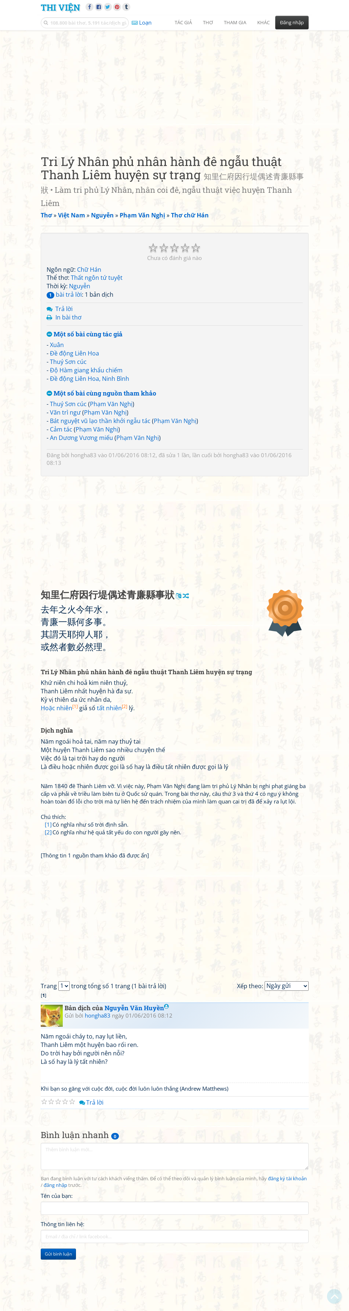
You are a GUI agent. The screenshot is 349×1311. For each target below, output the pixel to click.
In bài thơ (68, 317)
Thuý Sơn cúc (68, 362)
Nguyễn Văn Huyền (137, 1008)
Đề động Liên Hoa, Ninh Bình (89, 379)
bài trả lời (64, 294)
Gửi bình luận (58, 1254)
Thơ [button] (208, 22)
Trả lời (64, 309)
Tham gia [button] (235, 22)
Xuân (57, 345)
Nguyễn (79, 286)
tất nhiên (112, 708)
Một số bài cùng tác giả (85, 334)
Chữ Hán (89, 270)
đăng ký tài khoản (287, 1178)
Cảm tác (61, 429)
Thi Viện (60, 7)
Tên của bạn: (57, 1195)
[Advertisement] (175, 86)
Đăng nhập (292, 22)
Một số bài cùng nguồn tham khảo (101, 393)
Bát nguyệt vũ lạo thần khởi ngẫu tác (100, 421)
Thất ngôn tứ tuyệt (97, 278)
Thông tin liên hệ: (62, 1224)
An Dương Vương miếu (81, 438)
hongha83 (84, 455)
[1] (48, 824)
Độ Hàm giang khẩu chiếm (86, 370)
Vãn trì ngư (65, 412)
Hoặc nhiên (59, 708)
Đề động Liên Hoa (74, 353)
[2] (48, 832)
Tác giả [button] (183, 22)
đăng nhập (55, 1185)
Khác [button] (263, 22)
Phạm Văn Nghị (111, 404)
